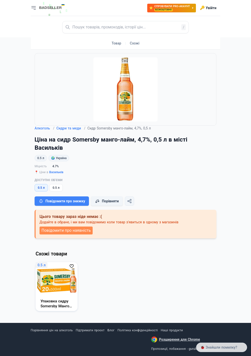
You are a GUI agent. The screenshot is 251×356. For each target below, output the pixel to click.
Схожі (135, 43)
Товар (116, 43)
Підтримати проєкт (90, 330)
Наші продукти (172, 330)
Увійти (208, 8)
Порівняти (107, 201)
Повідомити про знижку (62, 201)
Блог (110, 330)
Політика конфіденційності (138, 330)
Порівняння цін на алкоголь (52, 330)
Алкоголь (44, 128)
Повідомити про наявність (66, 230)
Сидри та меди (70, 128)
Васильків (56, 172)
